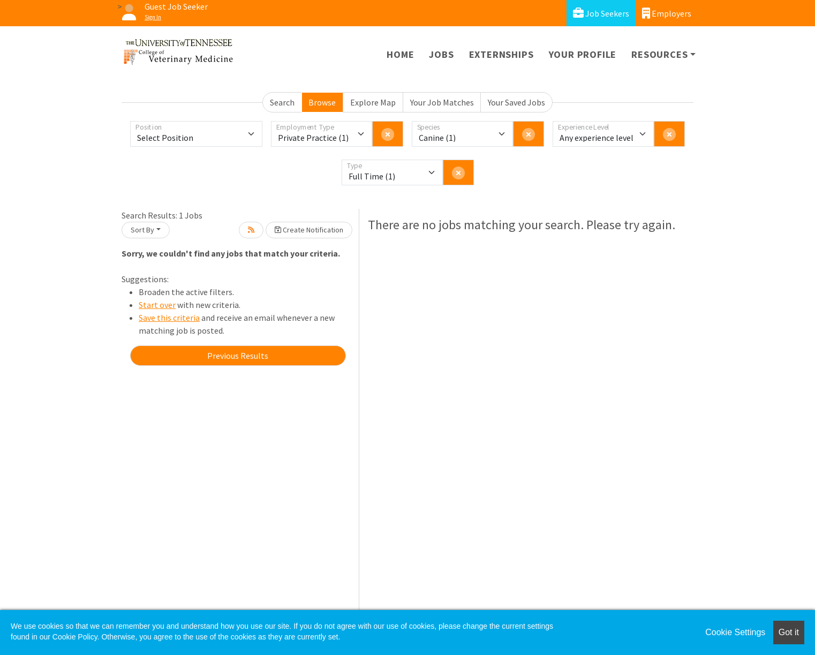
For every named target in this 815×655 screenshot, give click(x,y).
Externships (501, 54)
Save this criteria (169, 317)
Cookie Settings (735, 632)
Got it (789, 632)
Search (282, 102)
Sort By (142, 230)
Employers (666, 13)
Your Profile (583, 54)
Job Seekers (601, 13)
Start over (157, 304)
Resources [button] (659, 54)
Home (400, 54)
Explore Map (373, 102)
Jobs (441, 54)
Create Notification (309, 230)
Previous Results (237, 355)
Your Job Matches (442, 102)
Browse (322, 102)
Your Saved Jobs (516, 102)
